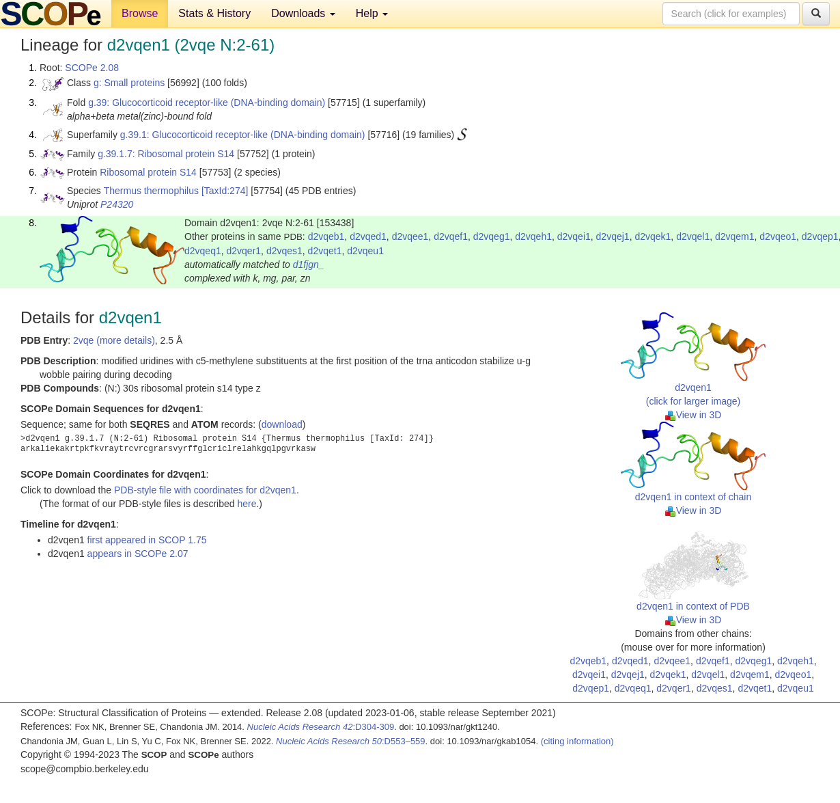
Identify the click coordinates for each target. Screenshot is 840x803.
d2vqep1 (820, 236)
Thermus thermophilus (151, 190)
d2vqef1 (451, 236)
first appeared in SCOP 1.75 (147, 539)
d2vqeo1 (777, 236)
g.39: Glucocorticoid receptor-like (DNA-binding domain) (206, 102)
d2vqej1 (613, 236)
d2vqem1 (735, 236)
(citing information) (577, 741)
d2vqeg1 (491, 236)
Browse (140, 13)
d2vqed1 (368, 236)
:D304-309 (321, 727)
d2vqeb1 (326, 236)
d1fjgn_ (308, 264)
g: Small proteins (129, 82)
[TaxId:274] (225, 190)
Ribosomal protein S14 (148, 172)
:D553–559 (350, 741)
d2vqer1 (244, 250)
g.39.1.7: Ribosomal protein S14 (166, 153)
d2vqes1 (284, 250)
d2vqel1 (693, 236)
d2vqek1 (652, 236)
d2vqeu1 (365, 250)
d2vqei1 (574, 236)
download (282, 424)
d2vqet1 (325, 250)
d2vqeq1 (202, 250)
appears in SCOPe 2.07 (137, 553)
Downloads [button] (303, 13)
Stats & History (214, 13)
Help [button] (372, 13)
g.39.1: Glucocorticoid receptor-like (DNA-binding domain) (242, 134)
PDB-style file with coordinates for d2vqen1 (205, 490)
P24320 (116, 204)
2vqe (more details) (114, 340)
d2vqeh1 (533, 236)
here (246, 503)
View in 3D (693, 414)
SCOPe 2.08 (92, 67)
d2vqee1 (410, 236)
